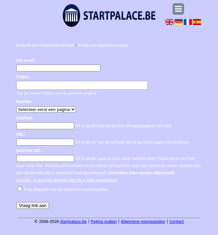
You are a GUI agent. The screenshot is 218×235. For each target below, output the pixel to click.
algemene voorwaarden (85, 189)
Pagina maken (104, 221)
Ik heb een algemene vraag (102, 45)
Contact (177, 221)
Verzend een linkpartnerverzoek (45, 45)
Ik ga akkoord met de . (66, 189)
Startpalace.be (73, 221)
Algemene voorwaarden (143, 221)
